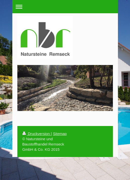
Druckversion (36, 134)
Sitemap (60, 134)
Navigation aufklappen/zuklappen (65, 6)
